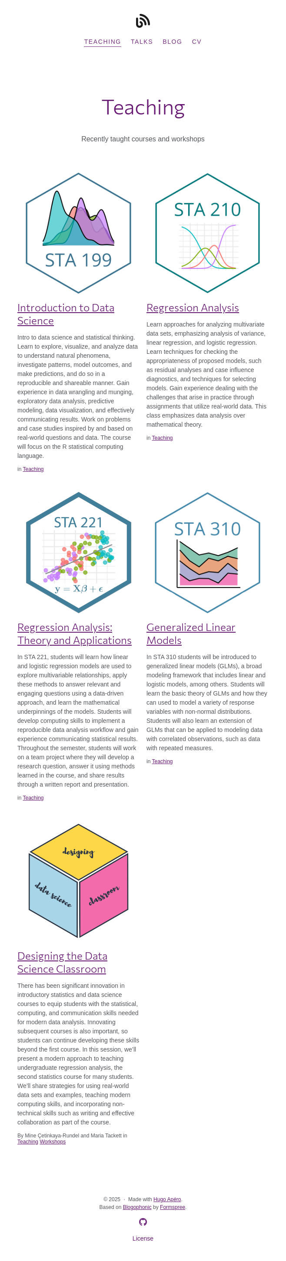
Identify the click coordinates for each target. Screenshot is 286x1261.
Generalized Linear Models (191, 633)
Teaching (102, 41)
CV (197, 41)
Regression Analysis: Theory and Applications (74, 633)
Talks (142, 41)
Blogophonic (137, 1207)
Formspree (172, 1207)
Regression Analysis (192, 307)
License (143, 1238)
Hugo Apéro (167, 1199)
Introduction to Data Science (65, 314)
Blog (172, 41)
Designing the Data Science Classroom (62, 962)
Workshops (53, 1142)
